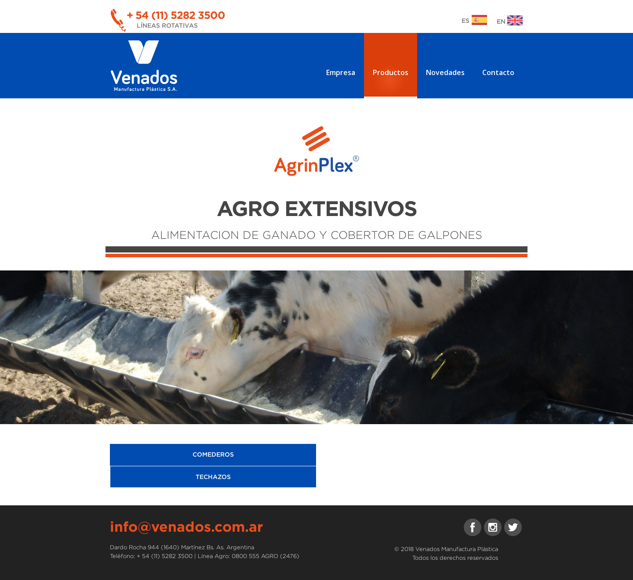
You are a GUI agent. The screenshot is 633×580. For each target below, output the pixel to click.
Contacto (498, 72)
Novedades (445, 72)
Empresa (340, 72)
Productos (390, 72)
